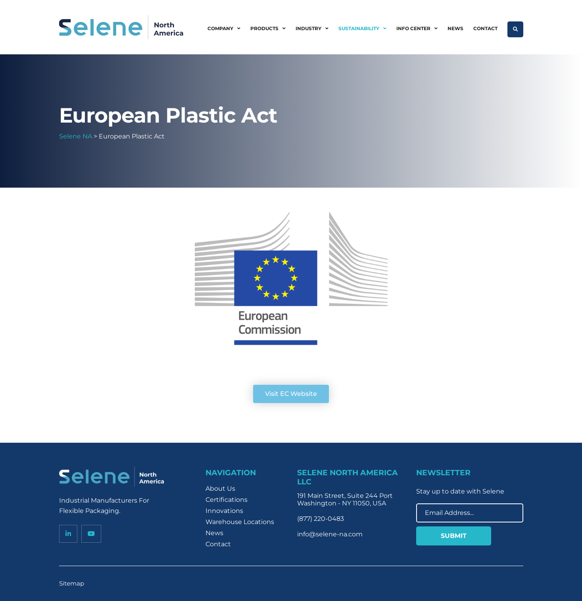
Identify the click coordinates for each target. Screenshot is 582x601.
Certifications (227, 499)
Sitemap (71, 583)
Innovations (224, 511)
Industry (308, 28)
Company (220, 28)
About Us (220, 488)
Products (264, 28)
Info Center (413, 28)
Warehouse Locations (240, 522)
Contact (485, 28)
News (455, 28)
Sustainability (358, 28)
